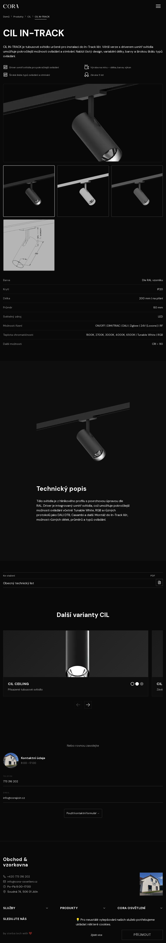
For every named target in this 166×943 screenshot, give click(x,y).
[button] (158, 6)
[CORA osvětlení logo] (11, 6)
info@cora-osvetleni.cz (22, 881)
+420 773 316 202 (18, 876)
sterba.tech (14, 933)
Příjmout (142, 934)
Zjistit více (96, 935)
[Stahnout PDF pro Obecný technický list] (159, 582)
